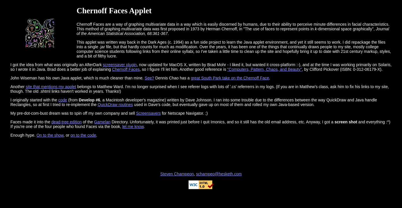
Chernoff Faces (126, 69)
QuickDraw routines (115, 104)
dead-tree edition (66, 122)
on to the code (83, 135)
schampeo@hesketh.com (219, 174)
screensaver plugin (120, 64)
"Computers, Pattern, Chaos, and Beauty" (264, 69)
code (62, 100)
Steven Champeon (177, 174)
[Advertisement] (201, 155)
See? (149, 78)
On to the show (49, 135)
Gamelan (102, 122)
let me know (133, 126)
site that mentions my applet (51, 86)
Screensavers (148, 113)
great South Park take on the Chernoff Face (230, 78)
